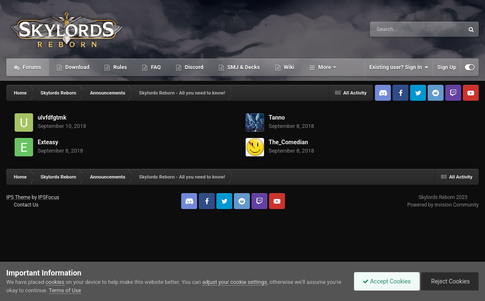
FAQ (155, 67)
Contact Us (26, 205)
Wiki (288, 67)
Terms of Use (65, 290)
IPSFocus (48, 197)
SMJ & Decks (243, 67)
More (324, 67)
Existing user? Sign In (399, 67)
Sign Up (446, 67)
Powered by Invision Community (443, 205)
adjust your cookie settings (234, 282)
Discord (193, 67)
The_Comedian (288, 142)
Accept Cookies (387, 281)
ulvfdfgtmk (52, 117)
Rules (119, 67)
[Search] (396, 29)
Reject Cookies (450, 281)
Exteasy (48, 142)
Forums (31, 67)
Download (77, 67)
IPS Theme (18, 197)
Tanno (277, 117)
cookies (55, 282)
